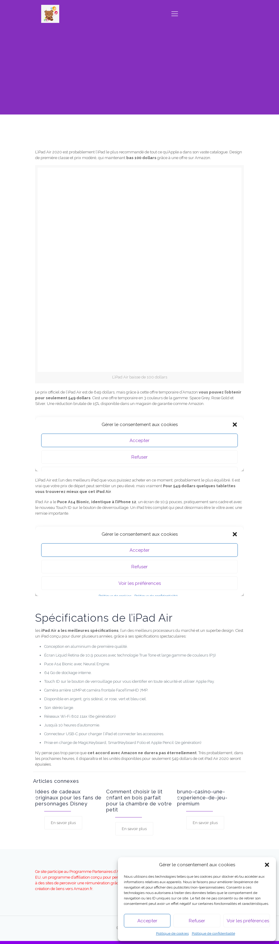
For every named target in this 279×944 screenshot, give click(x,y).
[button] (267, 865)
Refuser (197, 921)
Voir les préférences (248, 921)
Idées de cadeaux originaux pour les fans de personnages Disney (68, 798)
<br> (139, 558)
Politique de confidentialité (213, 933)
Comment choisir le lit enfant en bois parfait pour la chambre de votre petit (139, 801)
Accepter (147, 921)
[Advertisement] (139, 72)
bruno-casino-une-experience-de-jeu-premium (202, 798)
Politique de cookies (172, 933)
